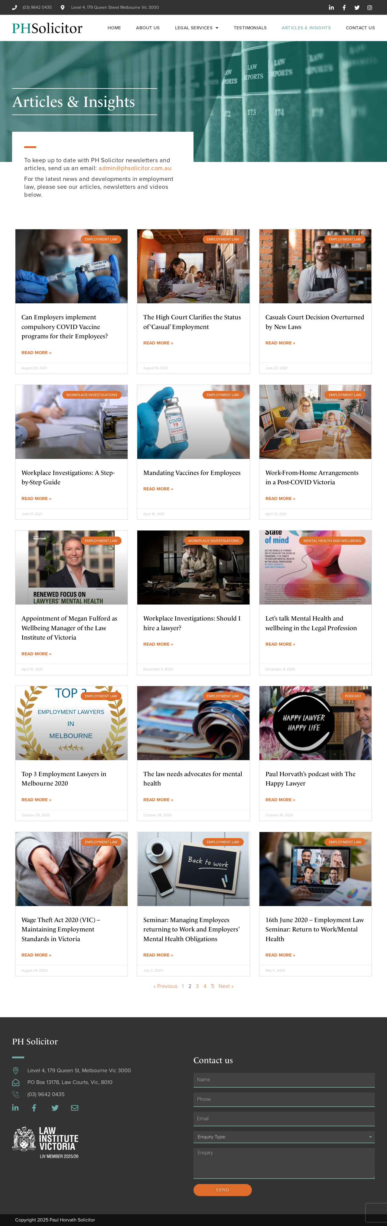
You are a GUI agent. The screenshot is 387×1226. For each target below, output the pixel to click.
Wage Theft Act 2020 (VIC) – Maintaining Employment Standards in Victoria (60, 929)
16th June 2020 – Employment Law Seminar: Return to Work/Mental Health (314, 929)
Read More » (36, 352)
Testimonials (250, 28)
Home (114, 28)
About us (148, 28)
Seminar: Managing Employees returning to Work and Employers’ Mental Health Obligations (191, 929)
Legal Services (197, 28)
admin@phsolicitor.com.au (135, 168)
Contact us (360, 28)
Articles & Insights (306, 28)
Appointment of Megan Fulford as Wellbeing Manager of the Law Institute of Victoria (69, 628)
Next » (226, 986)
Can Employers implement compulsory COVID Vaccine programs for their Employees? (64, 326)
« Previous (165, 986)
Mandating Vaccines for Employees (192, 472)
